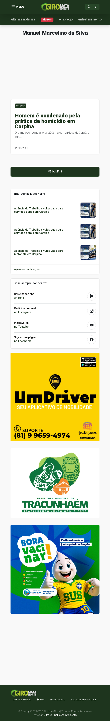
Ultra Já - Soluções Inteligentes (61, 715)
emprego (66, 19)
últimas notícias (23, 19)
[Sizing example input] (95, 7)
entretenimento (90, 19)
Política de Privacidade (83, 699)
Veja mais (55, 171)
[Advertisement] (55, 71)
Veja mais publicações (28, 269)
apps (40, 699)
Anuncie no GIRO (22, 699)
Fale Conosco (57, 699)
